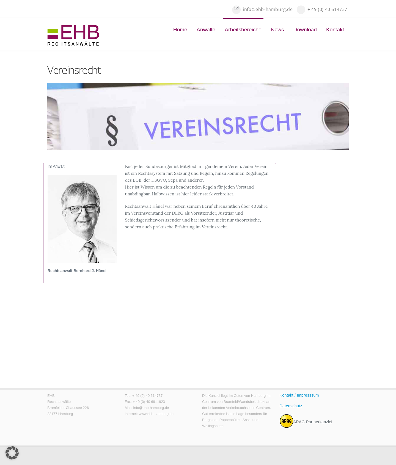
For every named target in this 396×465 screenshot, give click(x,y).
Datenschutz (291, 406)
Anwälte (206, 29)
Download (305, 29)
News (277, 29)
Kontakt (335, 29)
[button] (12, 453)
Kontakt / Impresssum (299, 395)
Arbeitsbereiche (243, 29)
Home (180, 29)
